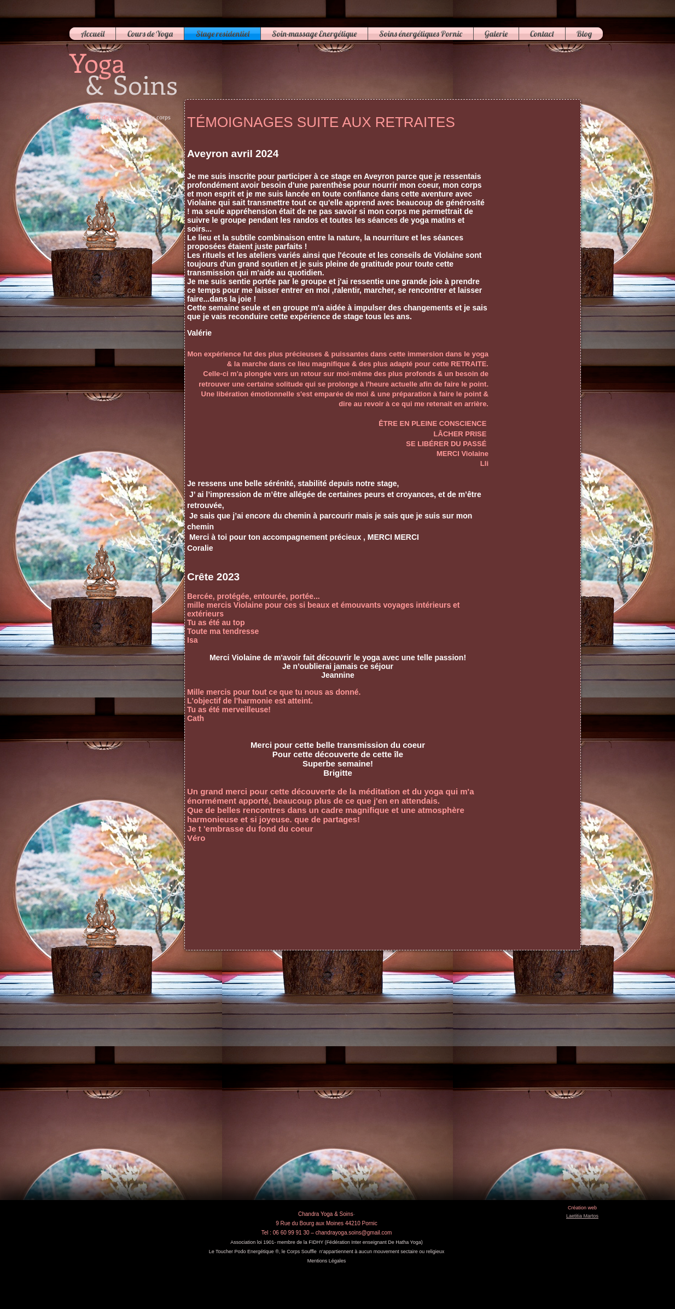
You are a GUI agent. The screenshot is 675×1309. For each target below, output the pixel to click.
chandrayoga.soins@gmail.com (354, 1233)
